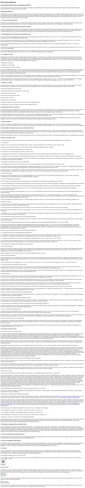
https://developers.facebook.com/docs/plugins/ (69, 397)
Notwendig (4, 474)
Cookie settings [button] (4, 458)
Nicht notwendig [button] (4, 481)
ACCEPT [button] (10, 458)
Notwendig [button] (3, 473)
